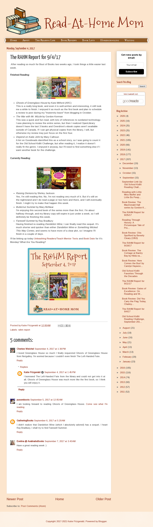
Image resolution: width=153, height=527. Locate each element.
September (129, 177)
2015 (123, 372)
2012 (123, 387)
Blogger (102, 521)
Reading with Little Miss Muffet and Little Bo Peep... (132, 195)
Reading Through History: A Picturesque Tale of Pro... (133, 224)
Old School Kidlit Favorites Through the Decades (132, 274)
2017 (123, 159)
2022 (123, 135)
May (125, 342)
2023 (123, 130)
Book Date (89, 238)
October (127, 173)
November (128, 168)
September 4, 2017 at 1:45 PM (59, 372)
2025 (123, 121)
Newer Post (15, 499)
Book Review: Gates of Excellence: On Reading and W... (134, 291)
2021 (123, 140)
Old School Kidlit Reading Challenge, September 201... (133, 319)
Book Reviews (69, 40)
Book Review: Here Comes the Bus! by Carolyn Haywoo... (133, 263)
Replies (24, 367)
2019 (123, 149)
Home (13, 40)
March (126, 352)
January (127, 361)
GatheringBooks (25, 420)
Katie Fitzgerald (32, 372)
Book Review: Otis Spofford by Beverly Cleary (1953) (133, 235)
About (26, 40)
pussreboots (23, 399)
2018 (123, 154)
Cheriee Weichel (25, 349)
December (128, 163)
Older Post (103, 499)
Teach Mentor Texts (67, 238)
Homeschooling (109, 40)
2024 (123, 125)
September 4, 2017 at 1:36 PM (50, 349)
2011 (122, 391)
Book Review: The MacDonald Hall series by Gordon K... (134, 205)
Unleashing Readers (45, 238)
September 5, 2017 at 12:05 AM (46, 399)
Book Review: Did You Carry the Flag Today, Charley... (134, 301)
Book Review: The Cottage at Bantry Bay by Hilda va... (132, 253)
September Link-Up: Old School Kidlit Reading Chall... (132, 184)
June (125, 337)
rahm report (24, 330)
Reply (20, 360)
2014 (123, 377)
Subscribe (131, 71)
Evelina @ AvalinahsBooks (30, 441)
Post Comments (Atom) (33, 506)
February (127, 357)
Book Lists (88, 40)
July (125, 332)
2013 (123, 382)
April (125, 347)
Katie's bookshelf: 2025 (131, 94)
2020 (123, 145)
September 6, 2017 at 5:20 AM (49, 420)
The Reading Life (45, 40)
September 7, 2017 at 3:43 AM (60, 441)
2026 (123, 116)
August (127, 328)
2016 (123, 368)
